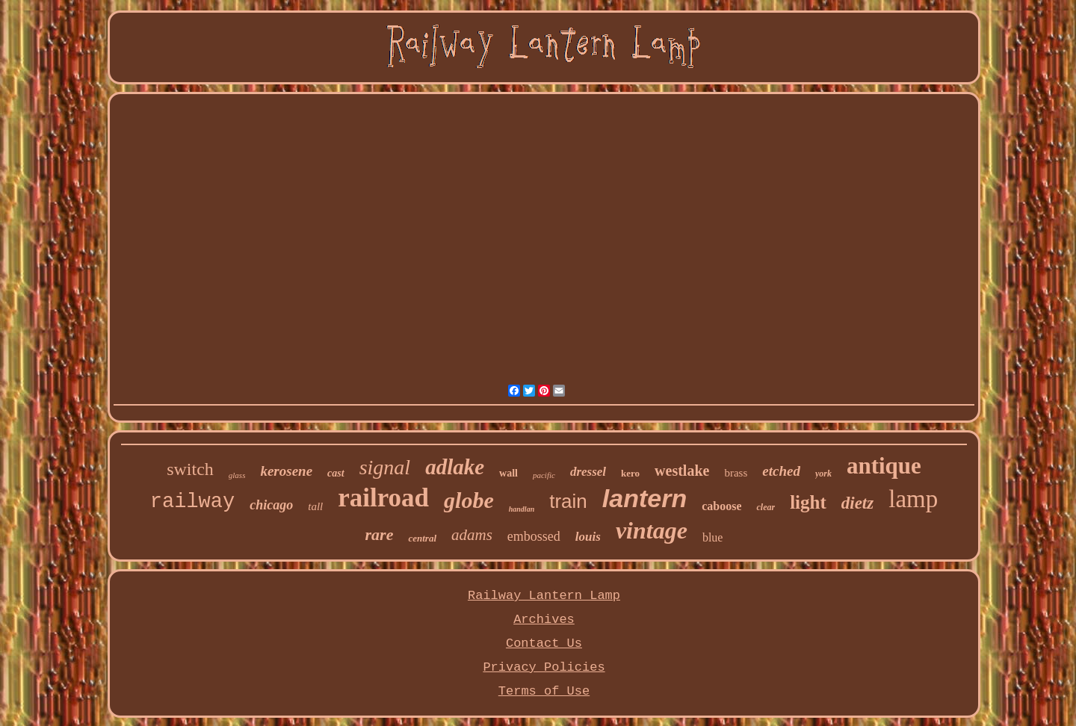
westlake (682, 470)
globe (469, 500)
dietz (857, 503)
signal (384, 467)
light (808, 502)
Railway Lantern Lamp (544, 596)
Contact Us (544, 643)
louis (588, 537)
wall (508, 473)
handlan (521, 509)
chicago (271, 504)
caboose (721, 506)
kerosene (286, 471)
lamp (913, 498)
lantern (644, 498)
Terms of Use (544, 691)
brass (735, 473)
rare (379, 534)
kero (630, 473)
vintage (651, 530)
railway (192, 502)
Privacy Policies (544, 667)
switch (190, 469)
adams (471, 535)
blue (712, 537)
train (568, 501)
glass (237, 475)
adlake (454, 467)
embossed (533, 536)
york (823, 473)
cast (335, 473)
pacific (544, 475)
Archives (544, 619)
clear (765, 507)
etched (781, 471)
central (422, 538)
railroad (383, 497)
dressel (588, 472)
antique (884, 466)
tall (315, 506)
